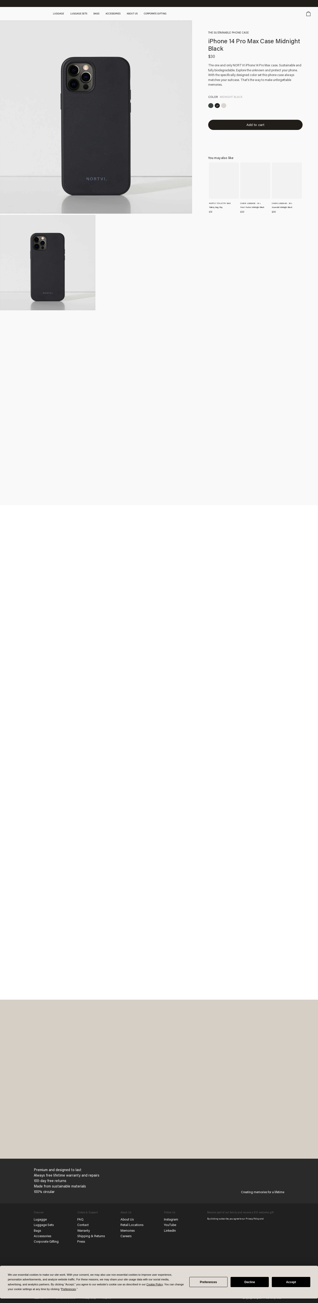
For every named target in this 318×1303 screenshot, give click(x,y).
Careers (126, 1236)
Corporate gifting (160, 13)
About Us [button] (137, 13)
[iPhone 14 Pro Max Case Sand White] (227, 106)
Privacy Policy (253, 1218)
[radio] (211, 106)
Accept (291, 1282)
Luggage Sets (44, 1225)
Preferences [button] (68, 1289)
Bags (37, 1230)
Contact (83, 1225)
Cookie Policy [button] (154, 1284)
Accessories (43, 1236)
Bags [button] (101, 13)
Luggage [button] (62, 13)
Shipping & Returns (91, 1236)
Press (81, 1241)
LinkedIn (170, 1230)
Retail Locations (132, 1225)
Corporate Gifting (46, 1241)
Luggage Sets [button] (83, 13)
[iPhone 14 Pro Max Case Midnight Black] (219, 106)
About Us (127, 1219)
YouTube (170, 1225)
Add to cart (255, 126)
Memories (128, 1230)
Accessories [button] (117, 13)
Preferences (208, 1282)
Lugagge (40, 1219)
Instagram (171, 1219)
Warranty (83, 1230)
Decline (249, 1282)
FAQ (80, 1219)
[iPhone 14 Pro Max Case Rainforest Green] (211, 106)
